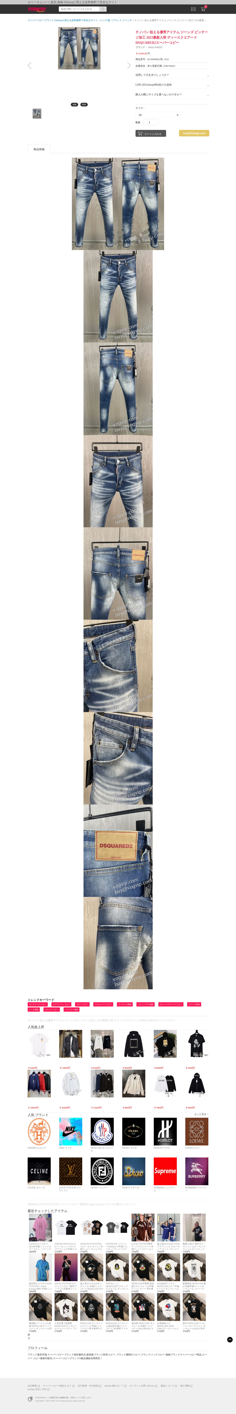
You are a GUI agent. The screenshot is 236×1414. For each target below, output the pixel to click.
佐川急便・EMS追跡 (88, 1385)
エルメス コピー (51, 1010)
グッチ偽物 (33, 1010)
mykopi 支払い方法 (37, 1389)
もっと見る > (201, 1114)
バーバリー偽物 (71, 1010)
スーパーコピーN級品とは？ (57, 1385)
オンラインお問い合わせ (142, 1385)
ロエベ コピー (82, 1004)
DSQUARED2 (155, 47)
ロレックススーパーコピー (171, 1004)
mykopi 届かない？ (114, 1385)
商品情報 (39, 149)
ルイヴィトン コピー (61, 1004)
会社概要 (32, 1385)
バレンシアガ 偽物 (145, 1004)
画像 (74, 104)
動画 (84, 104)
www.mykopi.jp (62, 1401)
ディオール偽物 (124, 1004)
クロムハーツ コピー (103, 1004)
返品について (167, 1385)
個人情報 (184, 1385)
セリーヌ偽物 (194, 1004)
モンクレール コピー (37, 1004)
